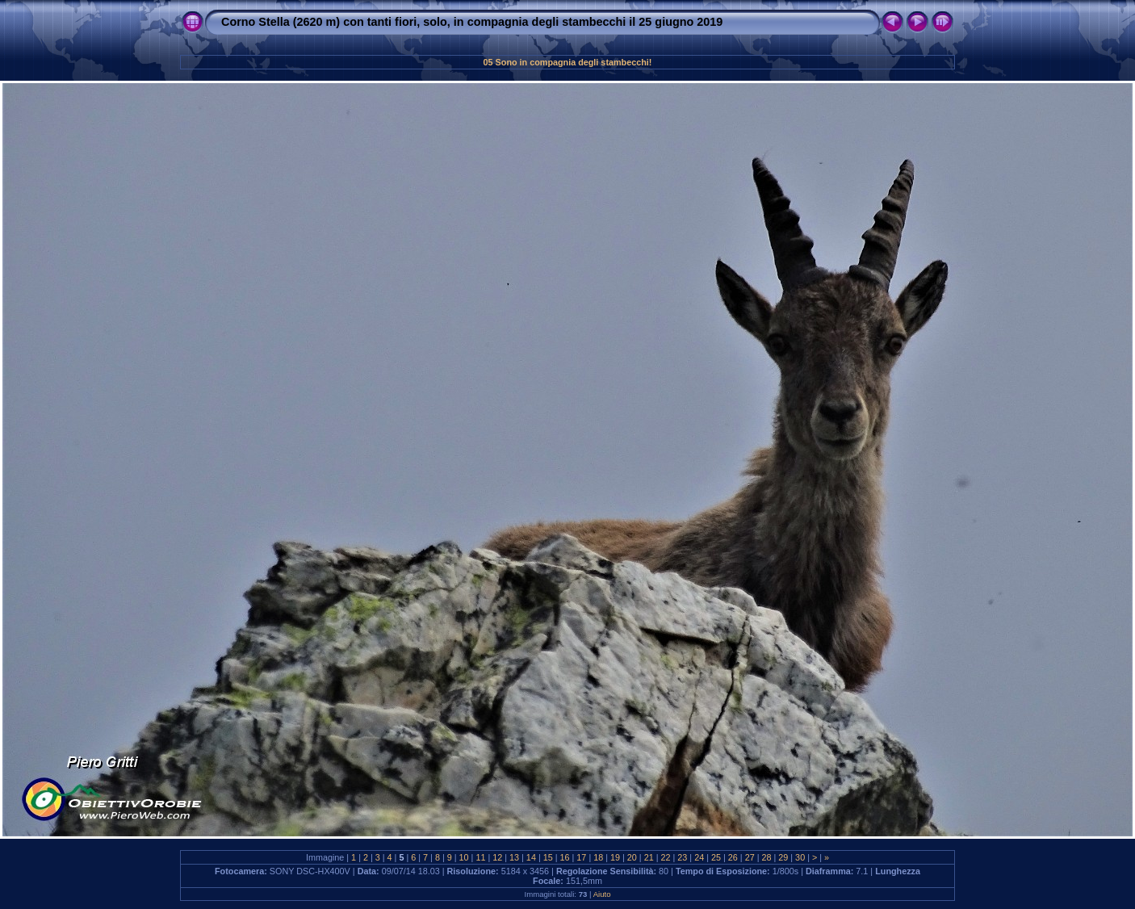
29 (783, 857)
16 (565, 857)
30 (800, 857)
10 (464, 857)
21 (649, 857)
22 (666, 857)
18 (598, 857)
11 (480, 857)
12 (497, 857)
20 (632, 857)
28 (766, 857)
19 (615, 857)
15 (548, 857)
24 (699, 857)
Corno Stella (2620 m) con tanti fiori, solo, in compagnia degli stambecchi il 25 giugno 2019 (471, 21)
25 (716, 857)
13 (514, 857)
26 (733, 857)
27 (750, 857)
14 (531, 857)
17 (581, 857)
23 (682, 857)
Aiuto (602, 894)
